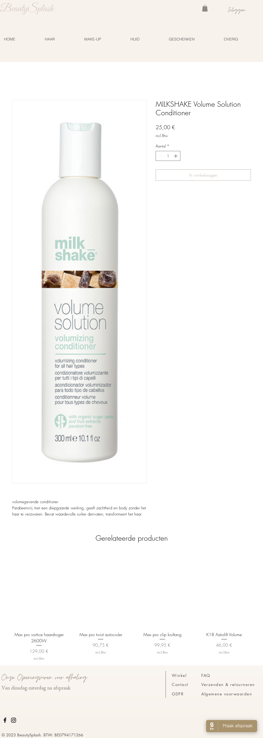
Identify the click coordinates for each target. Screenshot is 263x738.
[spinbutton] (168, 156)
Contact (180, 684)
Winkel (179, 675)
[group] (131, 606)
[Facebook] (5, 720)
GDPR (178, 693)
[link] (205, 8)
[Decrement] (159, 156)
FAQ (205, 675)
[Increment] (176, 156)
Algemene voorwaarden (226, 693)
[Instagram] (13, 720)
